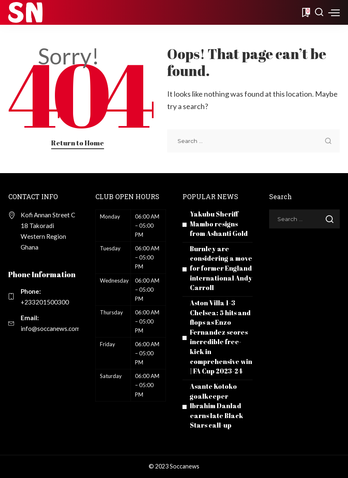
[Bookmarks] (305, 12)
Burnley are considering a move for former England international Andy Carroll (221, 268)
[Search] (319, 12)
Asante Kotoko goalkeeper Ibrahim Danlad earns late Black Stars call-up (216, 406)
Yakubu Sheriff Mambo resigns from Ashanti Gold (219, 223)
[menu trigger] (334, 12)
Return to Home (77, 142)
